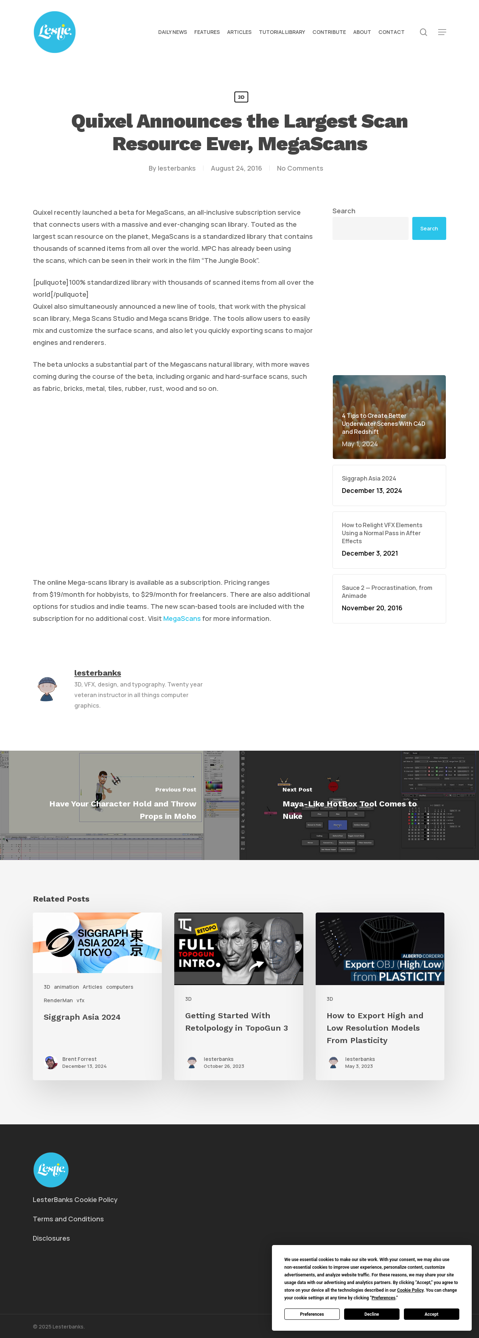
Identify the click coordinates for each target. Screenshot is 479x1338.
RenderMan (58, 1000)
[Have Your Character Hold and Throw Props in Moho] (120, 805)
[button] (442, 32)
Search (343, 210)
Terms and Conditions (68, 1218)
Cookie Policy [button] (410, 1290)
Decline (372, 1314)
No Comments (300, 168)
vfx (81, 1000)
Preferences (312, 1314)
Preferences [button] (383, 1297)
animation (66, 986)
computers (119, 986)
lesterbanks (177, 168)
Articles (92, 986)
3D (241, 97)
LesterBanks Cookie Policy (75, 1199)
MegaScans (182, 618)
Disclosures (51, 1238)
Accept (432, 1314)
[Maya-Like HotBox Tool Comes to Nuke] (359, 805)
